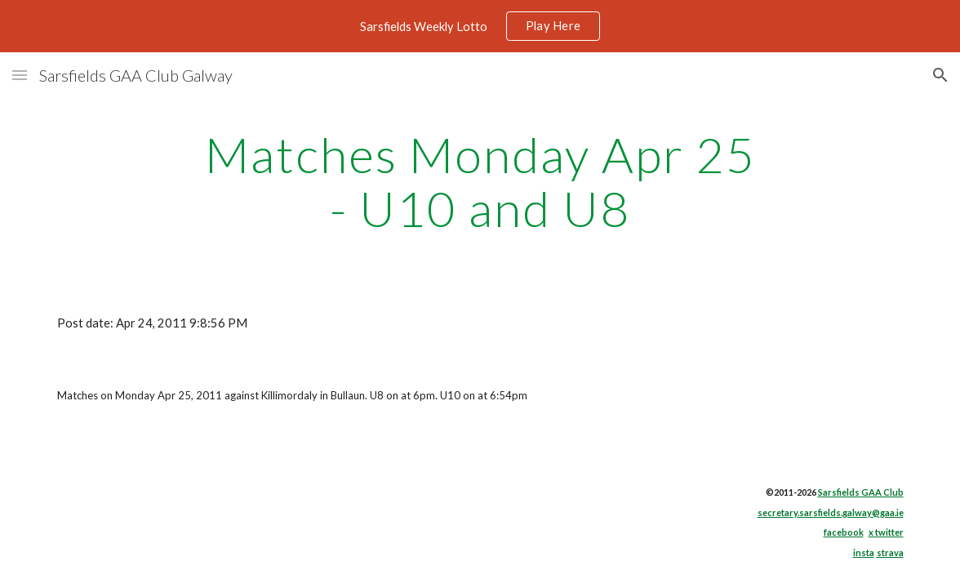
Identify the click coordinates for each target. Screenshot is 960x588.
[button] (19, 74)
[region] (480, 26)
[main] (480, 181)
